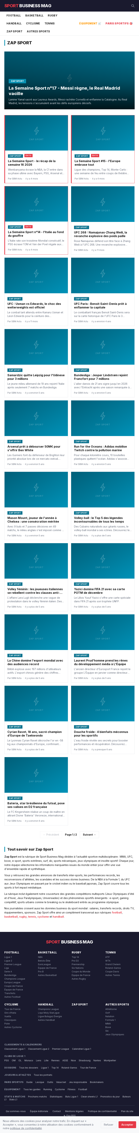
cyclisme (43, 916)
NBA (40, 957)
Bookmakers (97, 1082)
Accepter (127, 1124)
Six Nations (78, 968)
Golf (107, 1012)
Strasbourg (84, 1060)
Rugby (52, 15)
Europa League (12, 982)
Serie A (8, 971)
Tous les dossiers (28, 1067)
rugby (23, 916)
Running (47, 1089)
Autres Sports (38, 31)
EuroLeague (44, 964)
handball (58, 916)
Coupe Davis (112, 971)
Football (14, 15)
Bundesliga (10, 975)
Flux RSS (70, 1115)
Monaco (28, 1060)
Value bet (61, 1082)
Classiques (10, 1020)
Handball (14, 23)
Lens (38, 1060)
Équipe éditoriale (39, 1111)
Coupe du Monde (81, 971)
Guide (29, 1082)
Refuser (108, 1124)
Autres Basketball (47, 975)
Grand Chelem (113, 964)
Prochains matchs (37, 1096)
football (117, 912)
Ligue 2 (8, 960)
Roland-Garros (113, 968)
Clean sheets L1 (89, 1096)
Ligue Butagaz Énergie (50, 1016)
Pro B (41, 971)
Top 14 (75, 957)
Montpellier (110, 1060)
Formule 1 (110, 1020)
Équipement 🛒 (90, 23)
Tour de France (12, 1009)
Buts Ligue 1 (71, 1096)
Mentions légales (74, 1111)
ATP (107, 957)
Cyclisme (33, 23)
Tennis (50, 23)
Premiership (78, 964)
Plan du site (127, 1111)
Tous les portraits (43, 1075)
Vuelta (7, 1016)
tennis (32, 916)
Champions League (14, 978)
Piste (7, 1023)
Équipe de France (13, 989)
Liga (6, 968)
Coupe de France (13, 986)
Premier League (12, 964)
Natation (109, 1016)
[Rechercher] (133, 6)
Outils (50, 1082)
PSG (6, 1060)
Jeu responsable (78, 1082)
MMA (108, 1023)
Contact (56, 1111)
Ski (107, 1030)
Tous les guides (32, 1089)
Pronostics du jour (110, 1096)
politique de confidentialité (26, 1128)
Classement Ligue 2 (38, 1049)
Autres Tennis (112, 975)
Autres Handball (46, 1020)
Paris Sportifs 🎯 (119, 23)
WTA (107, 960)
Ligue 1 (8, 957)
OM (14, 1060)
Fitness (71, 1089)
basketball (11, 916)
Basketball (34, 15)
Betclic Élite (44, 960)
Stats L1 (13, 1099)
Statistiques (56, 1096)
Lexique (39, 1082)
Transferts (9, 993)
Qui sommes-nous (16, 1111)
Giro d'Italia (10, 1012)
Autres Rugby (79, 978)
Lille (46, 1060)
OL (20, 1060)
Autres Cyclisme (13, 1027)
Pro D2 (75, 960)
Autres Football (12, 996)
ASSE (65, 1060)
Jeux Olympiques (114, 1034)
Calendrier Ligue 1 (81, 1049)
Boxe (108, 1027)
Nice (73, 1060)
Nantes (97, 1060)
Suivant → (89, 834)
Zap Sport (14, 31)
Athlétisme (111, 1009)
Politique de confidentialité (102, 1111)
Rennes (55, 1060)
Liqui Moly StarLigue (49, 1012)
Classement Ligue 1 (14, 1049)
